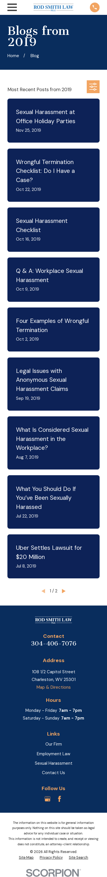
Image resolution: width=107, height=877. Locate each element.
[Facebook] (59, 799)
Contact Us (53, 773)
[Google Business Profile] (48, 799)
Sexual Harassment (53, 763)
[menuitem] (26, 857)
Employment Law (53, 754)
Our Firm (53, 744)
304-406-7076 (53, 643)
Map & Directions (54, 687)
